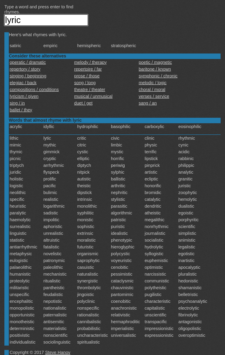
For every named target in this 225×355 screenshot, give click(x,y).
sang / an (148, 103)
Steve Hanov (58, 352)
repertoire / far (88, 69)
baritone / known (155, 69)
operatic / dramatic (28, 62)
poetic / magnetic (155, 62)
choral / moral (152, 89)
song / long (85, 82)
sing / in (17, 103)
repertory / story (25, 69)
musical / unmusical (93, 96)
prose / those (87, 75)
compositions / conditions (34, 89)
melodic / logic (153, 82)
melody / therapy (90, 62)
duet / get (83, 103)
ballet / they (21, 109)
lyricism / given (24, 96)
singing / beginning (28, 75)
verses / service (154, 96)
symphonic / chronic (158, 75)
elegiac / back (23, 82)
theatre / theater (89, 89)
